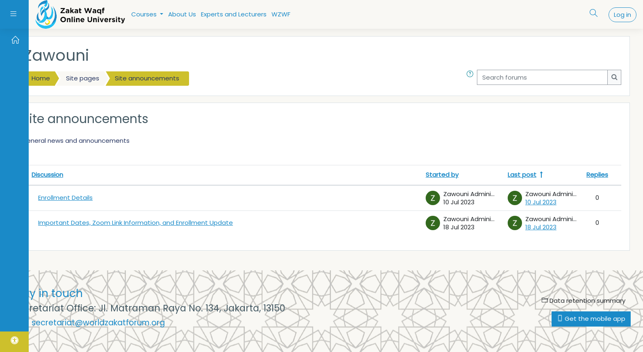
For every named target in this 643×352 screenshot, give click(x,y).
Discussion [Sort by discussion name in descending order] (47, 174)
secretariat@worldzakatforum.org (98, 322)
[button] (471, 78)
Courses (144, 14)
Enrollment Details (65, 197)
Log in (622, 14)
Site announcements (147, 78)
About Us (182, 14)
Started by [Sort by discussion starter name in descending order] (442, 174)
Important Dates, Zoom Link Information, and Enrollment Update (135, 222)
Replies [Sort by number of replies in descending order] (597, 174)
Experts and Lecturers (234, 14)
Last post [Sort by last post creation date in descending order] (522, 174)
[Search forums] (542, 77)
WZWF (280, 14)
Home (41, 78)
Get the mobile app (591, 318)
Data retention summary (583, 300)
